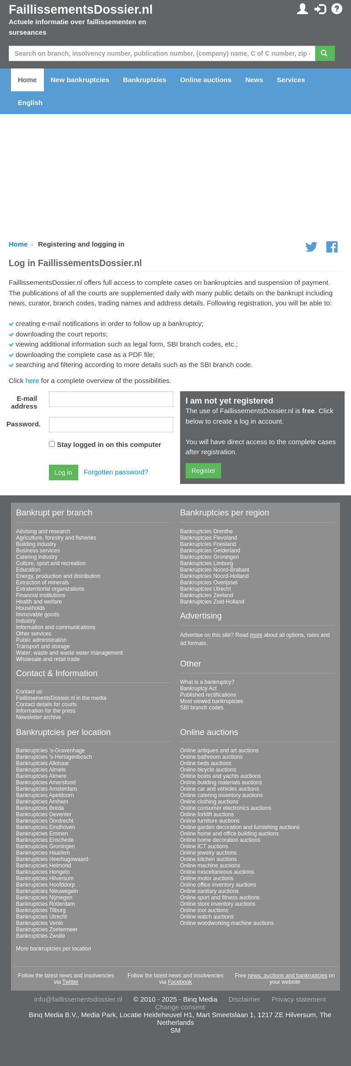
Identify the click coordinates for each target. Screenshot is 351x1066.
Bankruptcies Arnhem (42, 801)
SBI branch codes (201, 707)
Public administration (41, 640)
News (254, 80)
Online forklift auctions (207, 814)
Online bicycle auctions (208, 770)
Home (27, 80)
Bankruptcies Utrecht (205, 589)
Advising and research (43, 531)
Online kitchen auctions (208, 859)
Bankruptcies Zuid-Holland (212, 602)
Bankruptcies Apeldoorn (45, 795)
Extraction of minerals (42, 582)
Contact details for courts (46, 704)
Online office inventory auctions (218, 885)
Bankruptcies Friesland (208, 544)
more (256, 635)
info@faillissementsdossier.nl (78, 999)
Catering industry (37, 557)
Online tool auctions (204, 910)
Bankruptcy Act (198, 688)
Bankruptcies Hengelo (42, 872)
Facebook (180, 982)
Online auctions (206, 80)
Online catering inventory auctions (221, 795)
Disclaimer (245, 999)
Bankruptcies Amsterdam (46, 789)
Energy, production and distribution (58, 576)
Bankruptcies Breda (40, 808)
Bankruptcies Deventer (43, 814)
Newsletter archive (38, 717)
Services (291, 80)
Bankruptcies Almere (41, 776)
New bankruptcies (80, 80)
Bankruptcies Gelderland (210, 550)
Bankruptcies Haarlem (43, 853)
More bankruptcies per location (53, 948)
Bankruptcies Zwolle (40, 936)
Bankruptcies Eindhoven (45, 827)
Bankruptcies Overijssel (208, 582)
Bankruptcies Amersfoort (46, 782)
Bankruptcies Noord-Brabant (214, 570)
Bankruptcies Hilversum (45, 878)
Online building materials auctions (221, 782)
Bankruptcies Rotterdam (45, 904)
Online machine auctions (210, 865)
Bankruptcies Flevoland (208, 538)
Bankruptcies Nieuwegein (47, 891)
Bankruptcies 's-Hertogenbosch (54, 757)
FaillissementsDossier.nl (81, 9)
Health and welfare (39, 602)
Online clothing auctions (209, 801)
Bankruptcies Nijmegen (44, 897)
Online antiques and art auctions (219, 750)
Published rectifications (208, 695)
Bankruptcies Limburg (206, 563)
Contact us (29, 691)
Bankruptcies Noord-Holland (214, 576)
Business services (38, 550)
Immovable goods (37, 614)
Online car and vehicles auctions (219, 789)
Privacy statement (298, 999)
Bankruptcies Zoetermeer (47, 929)
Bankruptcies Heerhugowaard (52, 859)
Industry (26, 621)
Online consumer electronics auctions (225, 808)
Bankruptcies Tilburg (41, 910)
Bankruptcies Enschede (45, 840)
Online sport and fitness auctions (220, 897)
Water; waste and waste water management (69, 653)
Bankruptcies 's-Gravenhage (50, 750)
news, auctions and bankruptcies (287, 975)
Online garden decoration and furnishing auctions (240, 827)
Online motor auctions (207, 878)
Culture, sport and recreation (50, 563)
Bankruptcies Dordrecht (44, 821)
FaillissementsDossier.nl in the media (61, 698)
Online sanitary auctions (209, 891)
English (30, 102)
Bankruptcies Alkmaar (42, 763)
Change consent (180, 1007)
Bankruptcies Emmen (42, 833)
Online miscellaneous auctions (217, 872)
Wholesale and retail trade (48, 659)
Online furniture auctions (209, 821)
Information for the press (45, 711)
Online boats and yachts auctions (220, 776)
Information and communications (55, 627)
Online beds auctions (205, 763)
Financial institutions (40, 595)
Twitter (70, 982)
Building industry (36, 544)
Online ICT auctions (204, 846)
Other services (33, 633)
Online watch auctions (207, 917)
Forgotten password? (116, 472)
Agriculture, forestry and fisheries (56, 538)
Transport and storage (43, 646)
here (32, 380)
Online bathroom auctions (211, 757)
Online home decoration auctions (220, 840)
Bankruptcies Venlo (39, 923)
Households (30, 608)
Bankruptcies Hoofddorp (45, 885)
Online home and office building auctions (229, 833)
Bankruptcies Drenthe (206, 531)
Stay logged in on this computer (109, 444)
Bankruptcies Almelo (41, 770)
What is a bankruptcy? (207, 682)
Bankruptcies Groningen (209, 557)
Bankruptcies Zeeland (206, 595)
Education (28, 570)
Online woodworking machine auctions (227, 923)
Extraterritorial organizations (50, 589)
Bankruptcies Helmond (43, 865)
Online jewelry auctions (208, 853)
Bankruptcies (144, 80)
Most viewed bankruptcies (211, 701)
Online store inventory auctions (217, 904)
